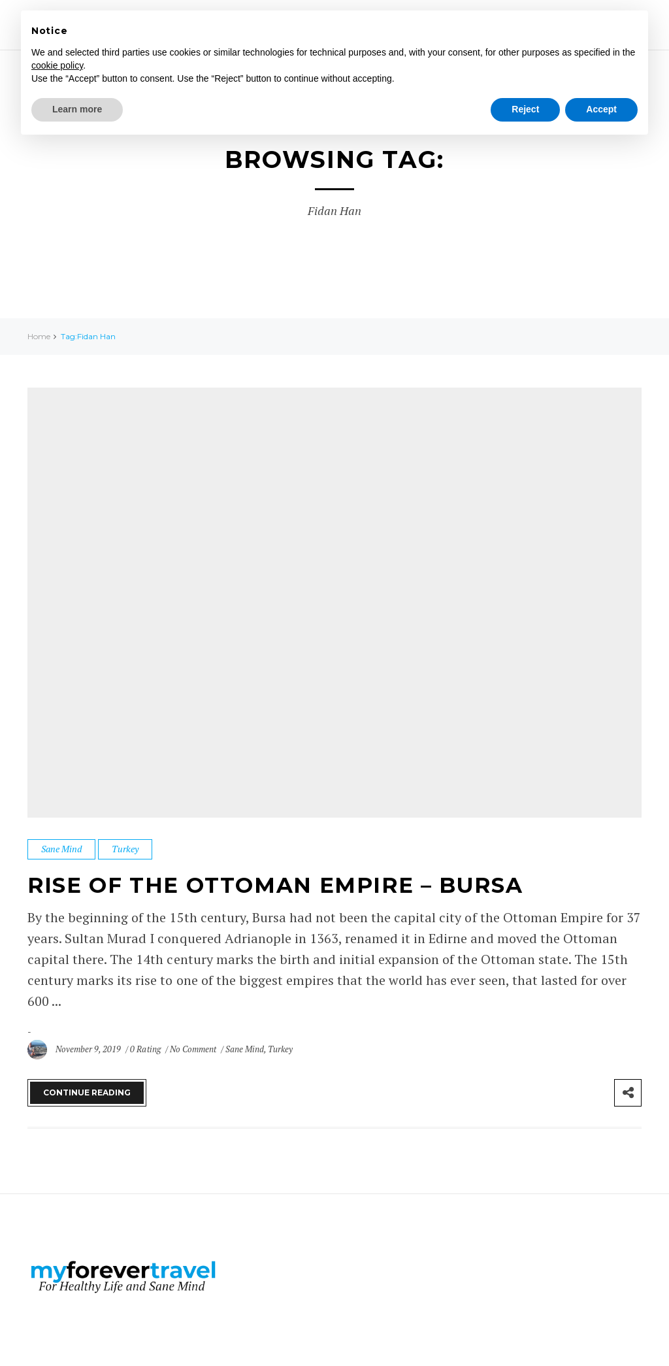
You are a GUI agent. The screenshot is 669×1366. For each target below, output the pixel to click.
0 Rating (145, 1049)
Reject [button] (525, 109)
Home (38, 336)
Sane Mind (61, 848)
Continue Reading (87, 1092)
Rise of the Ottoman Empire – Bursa (300, 884)
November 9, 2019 (89, 1049)
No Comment (194, 1049)
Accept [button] (601, 109)
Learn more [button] (77, 109)
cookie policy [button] (57, 65)
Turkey (125, 848)
